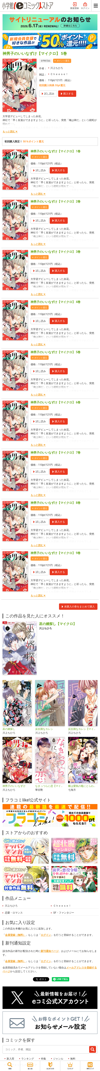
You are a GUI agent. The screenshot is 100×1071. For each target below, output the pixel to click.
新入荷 (10, 1058)
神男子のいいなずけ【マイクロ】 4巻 (55, 302)
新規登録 (74, 6)
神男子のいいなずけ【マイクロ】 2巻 (55, 201)
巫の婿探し (9, 729)
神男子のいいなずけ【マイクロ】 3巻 (55, 251)
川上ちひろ (56, 68)
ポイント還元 (63, 61)
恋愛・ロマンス (14, 912)
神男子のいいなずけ (14, 786)
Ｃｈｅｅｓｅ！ (59, 74)
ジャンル (58, 1058)
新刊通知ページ (50, 951)
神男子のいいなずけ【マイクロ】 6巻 (55, 402)
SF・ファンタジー (63, 912)
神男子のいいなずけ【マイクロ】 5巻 (55, 352)
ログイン (85, 6)
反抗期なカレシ (44, 729)
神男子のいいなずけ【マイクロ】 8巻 (55, 502)
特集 (43, 1058)
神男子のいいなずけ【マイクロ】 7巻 (55, 452)
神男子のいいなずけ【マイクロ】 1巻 (55, 151)
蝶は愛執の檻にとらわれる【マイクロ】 (82, 786)
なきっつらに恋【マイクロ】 (50, 786)
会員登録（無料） (15, 934)
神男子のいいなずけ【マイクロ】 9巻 (55, 553)
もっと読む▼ (10, 131)
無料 (72, 1058)
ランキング (27, 1058)
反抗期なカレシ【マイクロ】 (82, 729)
